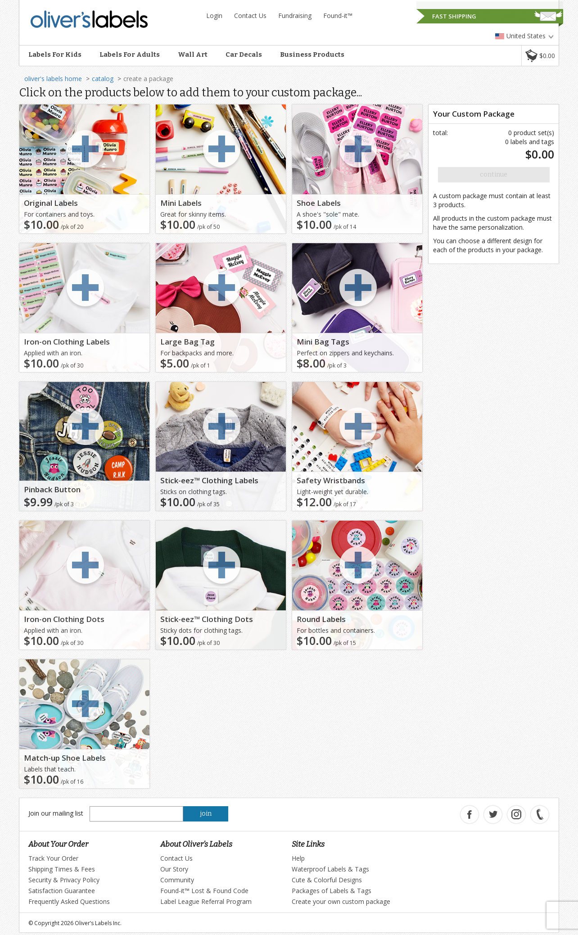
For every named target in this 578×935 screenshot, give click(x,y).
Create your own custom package (341, 901)
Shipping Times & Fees (61, 869)
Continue (493, 174)
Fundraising (295, 15)
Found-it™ (337, 15)
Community (177, 880)
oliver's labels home (53, 78)
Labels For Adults (129, 54)
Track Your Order (53, 858)
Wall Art (193, 54)
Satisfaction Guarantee (61, 890)
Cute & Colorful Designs (327, 880)
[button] (540, 55)
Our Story (174, 869)
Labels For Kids (54, 54)
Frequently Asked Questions (69, 901)
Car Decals (244, 54)
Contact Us (250, 15)
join (206, 813)
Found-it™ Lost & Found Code (204, 890)
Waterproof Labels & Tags (330, 869)
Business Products (312, 54)
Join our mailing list (55, 813)
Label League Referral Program (206, 901)
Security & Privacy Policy (63, 880)
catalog (102, 78)
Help (298, 858)
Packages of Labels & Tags (331, 890)
